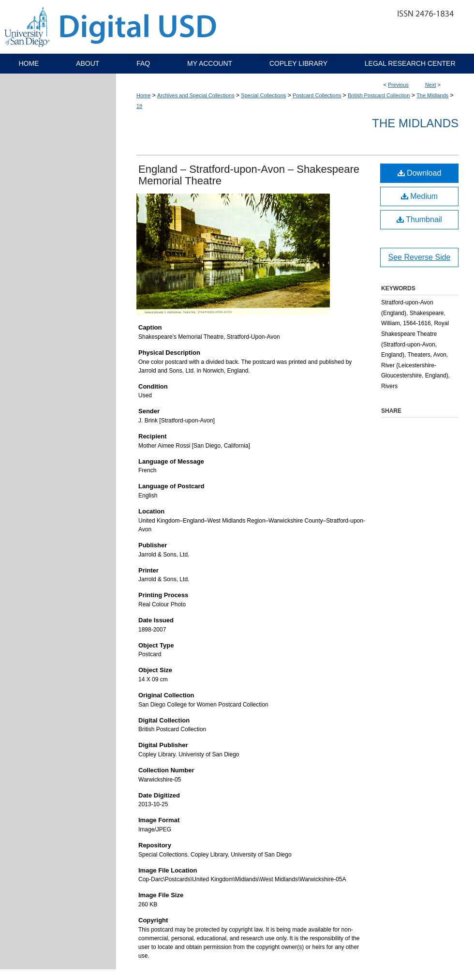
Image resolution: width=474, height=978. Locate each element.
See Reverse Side (419, 257)
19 (139, 106)
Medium (419, 196)
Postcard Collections (317, 95)
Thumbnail (419, 219)
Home (143, 95)
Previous (398, 85)
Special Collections (263, 95)
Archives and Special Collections (196, 95)
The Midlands (432, 95)
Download (420, 173)
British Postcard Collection (379, 95)
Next (430, 85)
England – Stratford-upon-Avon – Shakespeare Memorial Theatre (248, 175)
